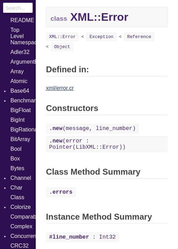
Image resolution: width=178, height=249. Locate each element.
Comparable (23, 217)
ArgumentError (23, 62)
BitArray (20, 139)
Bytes (17, 168)
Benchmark (23, 100)
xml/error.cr (60, 88)
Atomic (18, 81)
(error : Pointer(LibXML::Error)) (87, 144)
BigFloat (20, 110)
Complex (21, 226)
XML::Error (62, 36)
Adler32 (19, 52)
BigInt (17, 120)
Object (62, 46)
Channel (20, 178)
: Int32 (82, 237)
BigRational (23, 129)
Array (17, 71)
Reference (139, 36)
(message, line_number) (92, 129)
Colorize (20, 207)
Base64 (19, 91)
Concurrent (23, 236)
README (22, 20)
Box (15, 159)
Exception (101, 36)
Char (16, 188)
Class (17, 197)
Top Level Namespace (23, 36)
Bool (16, 149)
